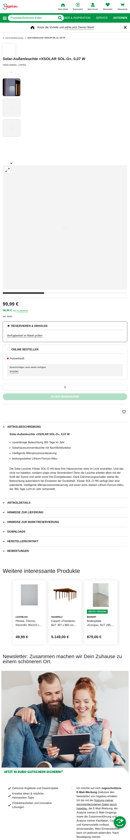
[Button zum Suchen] (58, 18)
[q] (32, 18)
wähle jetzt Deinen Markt (79, 27)
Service (102, 18)
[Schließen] (125, 27)
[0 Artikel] (65, 387)
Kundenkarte (22, 311)
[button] (5, 18)
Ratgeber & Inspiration (72, 18)
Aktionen (120, 18)
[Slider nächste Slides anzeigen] (11, 162)
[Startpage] (10, 6)
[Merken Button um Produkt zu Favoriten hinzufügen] (124, 411)
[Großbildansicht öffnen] (65, 227)
